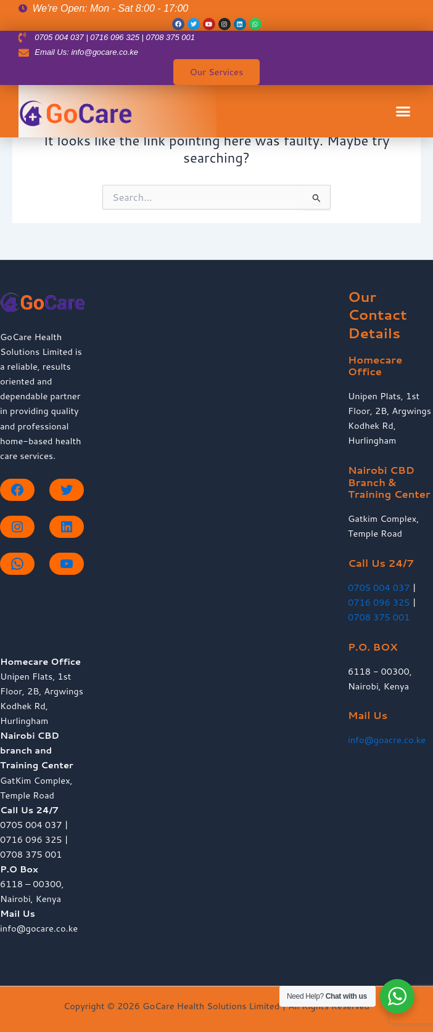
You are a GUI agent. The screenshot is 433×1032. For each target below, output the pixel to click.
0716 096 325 (379, 602)
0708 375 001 (379, 617)
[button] (403, 111)
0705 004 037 (379, 587)
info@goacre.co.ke (387, 739)
